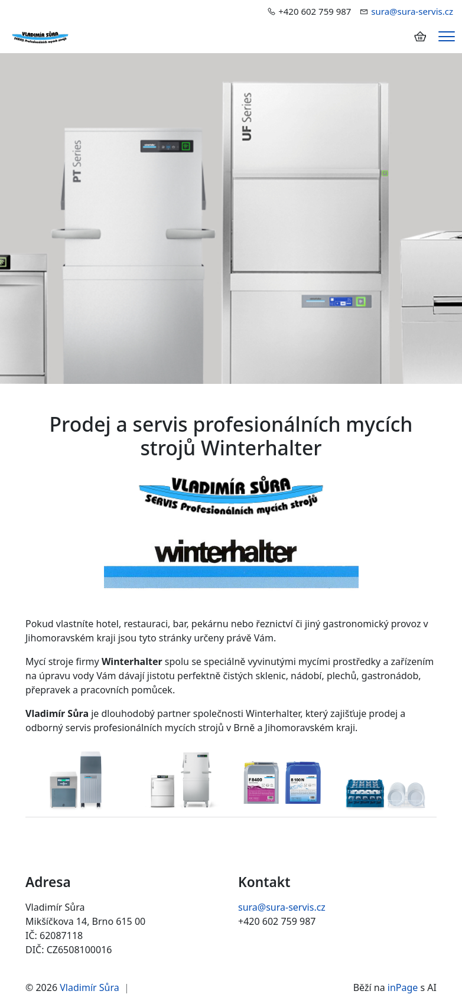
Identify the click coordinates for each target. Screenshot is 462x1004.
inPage (403, 987)
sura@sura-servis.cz (412, 11)
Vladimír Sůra (89, 987)
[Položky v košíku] (420, 36)
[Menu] (446, 36)
